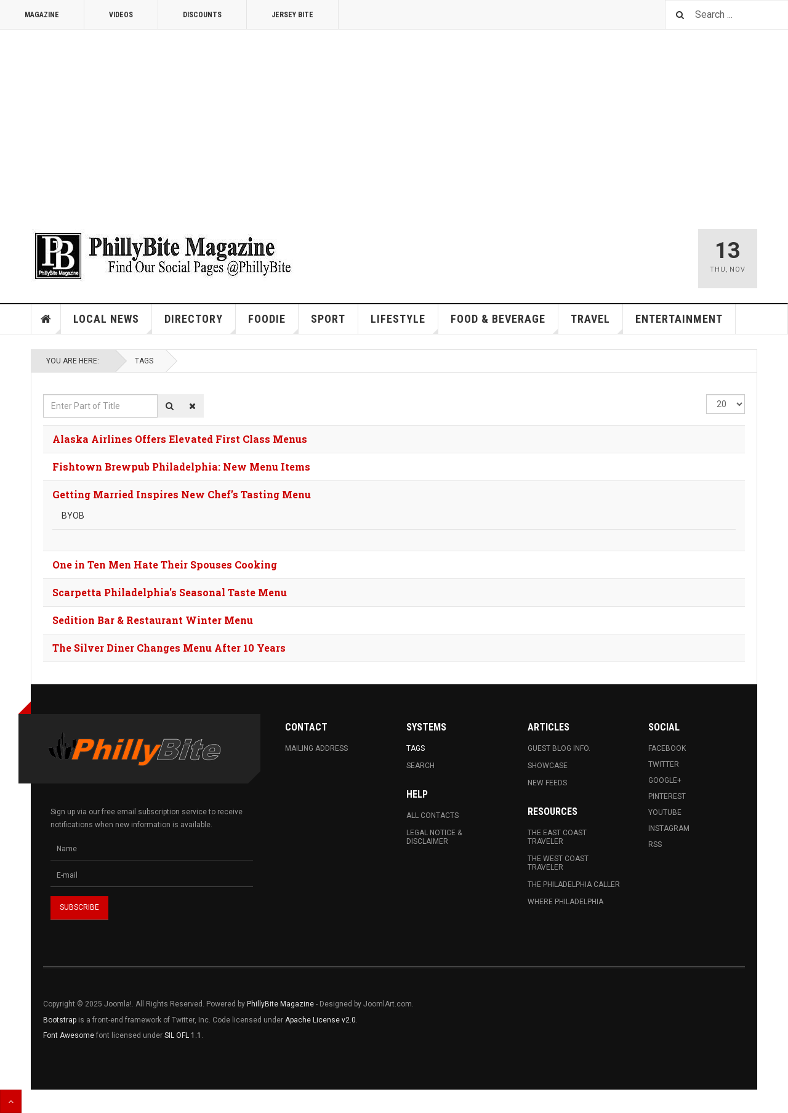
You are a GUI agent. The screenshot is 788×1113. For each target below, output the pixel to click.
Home (46, 319)
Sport (328, 318)
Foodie (273, 323)
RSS (655, 844)
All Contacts (432, 815)
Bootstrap (59, 1020)
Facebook (667, 748)
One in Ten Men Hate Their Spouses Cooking (164, 564)
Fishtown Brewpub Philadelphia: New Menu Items (181, 466)
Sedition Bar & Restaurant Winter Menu (152, 619)
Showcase (548, 765)
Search (420, 765)
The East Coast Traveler (557, 837)
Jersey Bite (292, 14)
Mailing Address (316, 748)
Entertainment (679, 318)
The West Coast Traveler (558, 863)
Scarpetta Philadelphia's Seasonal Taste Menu (169, 592)
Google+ (664, 780)
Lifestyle (404, 323)
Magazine (42, 14)
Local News (112, 323)
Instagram (669, 828)
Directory (200, 323)
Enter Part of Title (43, 394)
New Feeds (547, 783)
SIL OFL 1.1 (182, 1035)
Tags (144, 361)
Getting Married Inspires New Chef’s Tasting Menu (181, 494)
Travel (597, 323)
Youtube (664, 812)
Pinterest (667, 796)
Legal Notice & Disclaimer (434, 837)
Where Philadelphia (565, 901)
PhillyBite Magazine (280, 1004)
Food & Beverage (504, 323)
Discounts (202, 14)
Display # (706, 394)
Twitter (663, 764)
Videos (121, 14)
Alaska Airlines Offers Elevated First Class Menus (179, 438)
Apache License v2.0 (320, 1020)
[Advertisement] (394, 122)
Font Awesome (68, 1035)
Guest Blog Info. (559, 748)
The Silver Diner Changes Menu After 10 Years (169, 647)
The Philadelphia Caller (574, 884)
